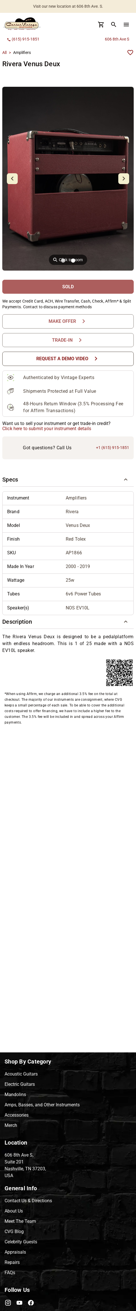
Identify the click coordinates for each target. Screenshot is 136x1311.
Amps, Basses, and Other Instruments (42, 1104)
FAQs (10, 1272)
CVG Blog (14, 1231)
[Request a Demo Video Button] (68, 359)
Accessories (17, 1115)
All (4, 52)
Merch (11, 1125)
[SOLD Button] (68, 287)
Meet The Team (20, 1221)
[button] (68, 480)
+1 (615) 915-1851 (112, 447)
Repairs (12, 1262)
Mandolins (15, 1094)
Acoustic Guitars (21, 1074)
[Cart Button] (101, 24)
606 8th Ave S (117, 39)
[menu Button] (126, 24)
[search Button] (113, 24)
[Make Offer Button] (68, 321)
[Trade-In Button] (68, 340)
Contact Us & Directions (28, 1200)
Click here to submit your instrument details (46, 428)
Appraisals (15, 1252)
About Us (14, 1211)
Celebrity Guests (21, 1241)
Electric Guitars (20, 1084)
